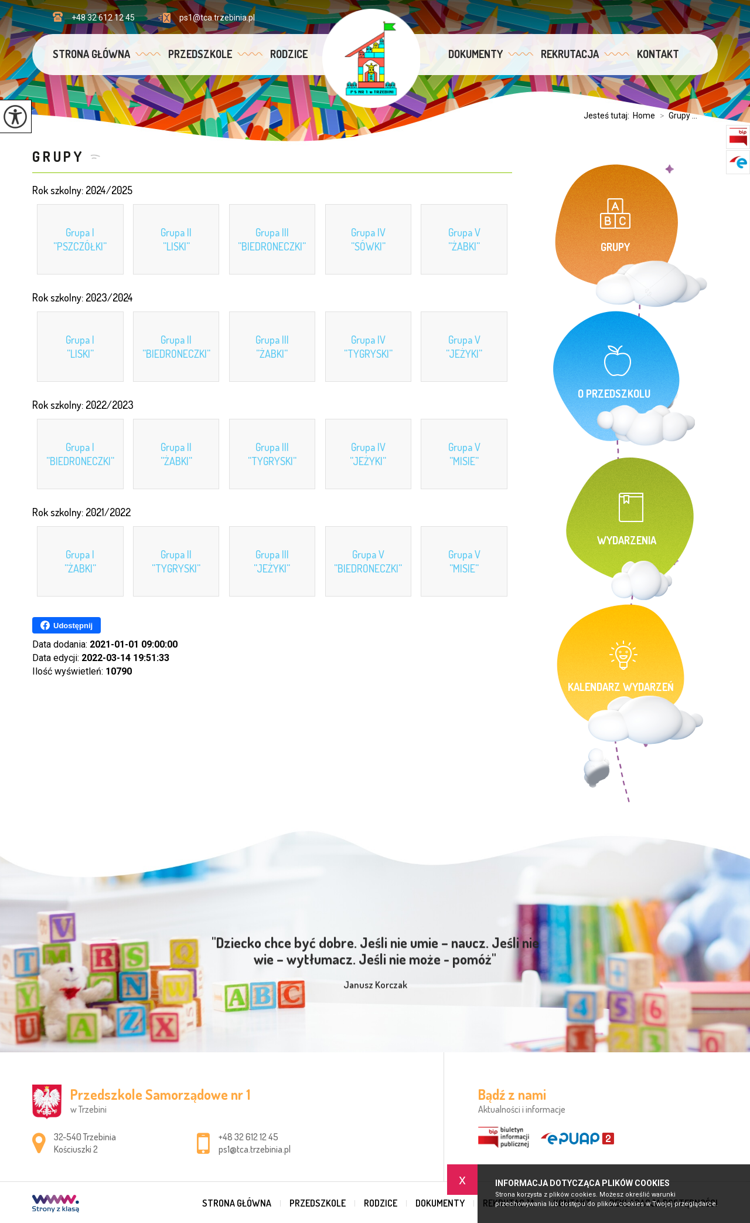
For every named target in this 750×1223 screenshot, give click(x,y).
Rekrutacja (570, 54)
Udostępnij (66, 625)
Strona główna (91, 54)
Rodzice (289, 54)
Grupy (58, 156)
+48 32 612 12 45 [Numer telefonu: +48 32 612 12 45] (248, 1137)
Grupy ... (676, 115)
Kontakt (658, 54)
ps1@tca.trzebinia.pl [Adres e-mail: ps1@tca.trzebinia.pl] (255, 1149)
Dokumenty (475, 54)
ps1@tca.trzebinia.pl (206, 18)
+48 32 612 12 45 (94, 17)
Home (644, 115)
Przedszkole (200, 54)
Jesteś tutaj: (608, 115)
